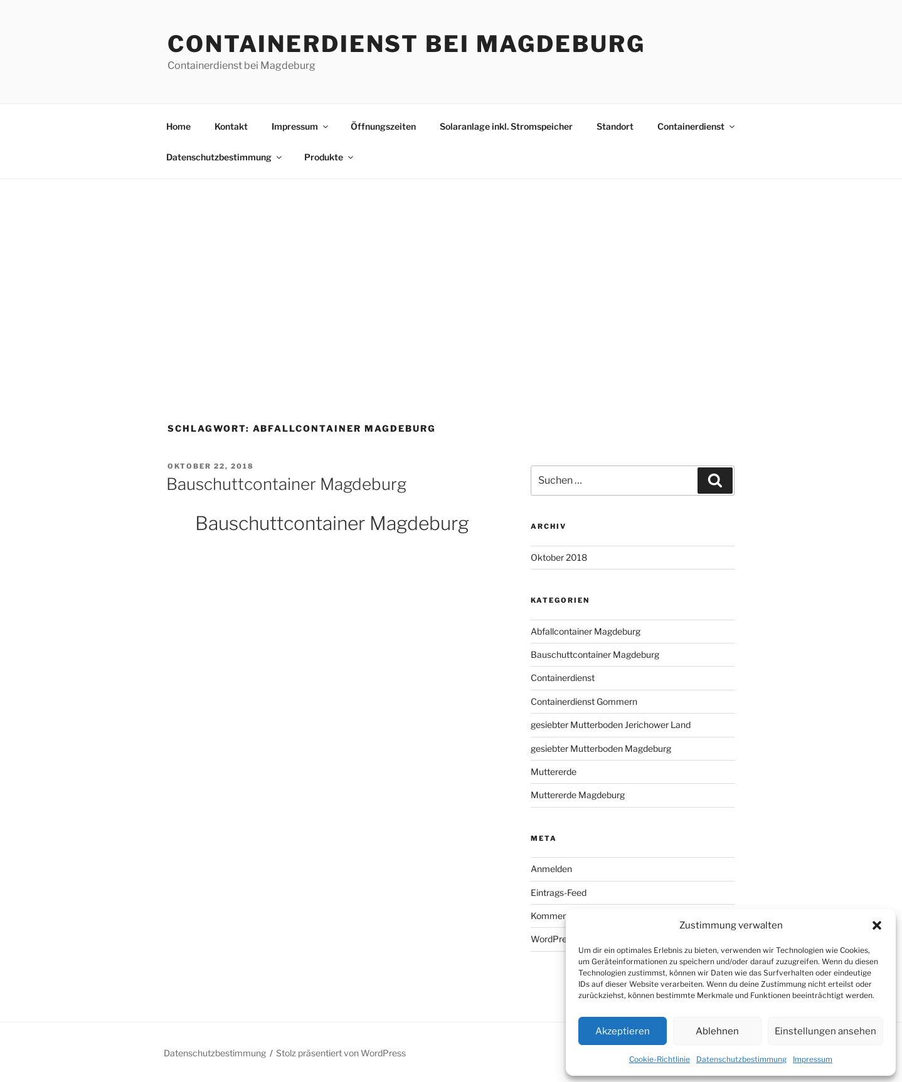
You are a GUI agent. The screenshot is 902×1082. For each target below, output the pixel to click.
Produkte (329, 157)
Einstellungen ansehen (825, 1031)
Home (178, 126)
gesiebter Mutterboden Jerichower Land (611, 724)
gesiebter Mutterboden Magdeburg (601, 748)
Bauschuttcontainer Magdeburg (286, 484)
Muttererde (553, 771)
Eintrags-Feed (558, 892)
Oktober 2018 (559, 557)
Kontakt (231, 126)
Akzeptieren (622, 1031)
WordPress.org (561, 939)
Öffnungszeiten (383, 126)
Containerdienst (696, 126)
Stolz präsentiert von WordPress (341, 1053)
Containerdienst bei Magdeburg (406, 44)
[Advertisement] (451, 273)
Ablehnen (717, 1031)
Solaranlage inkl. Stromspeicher (506, 126)
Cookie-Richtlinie (659, 1059)
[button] (877, 925)
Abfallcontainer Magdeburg (585, 631)
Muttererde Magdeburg (578, 794)
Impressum (812, 1059)
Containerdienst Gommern (584, 701)
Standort (615, 126)
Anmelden (551, 868)
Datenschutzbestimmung (741, 1059)
